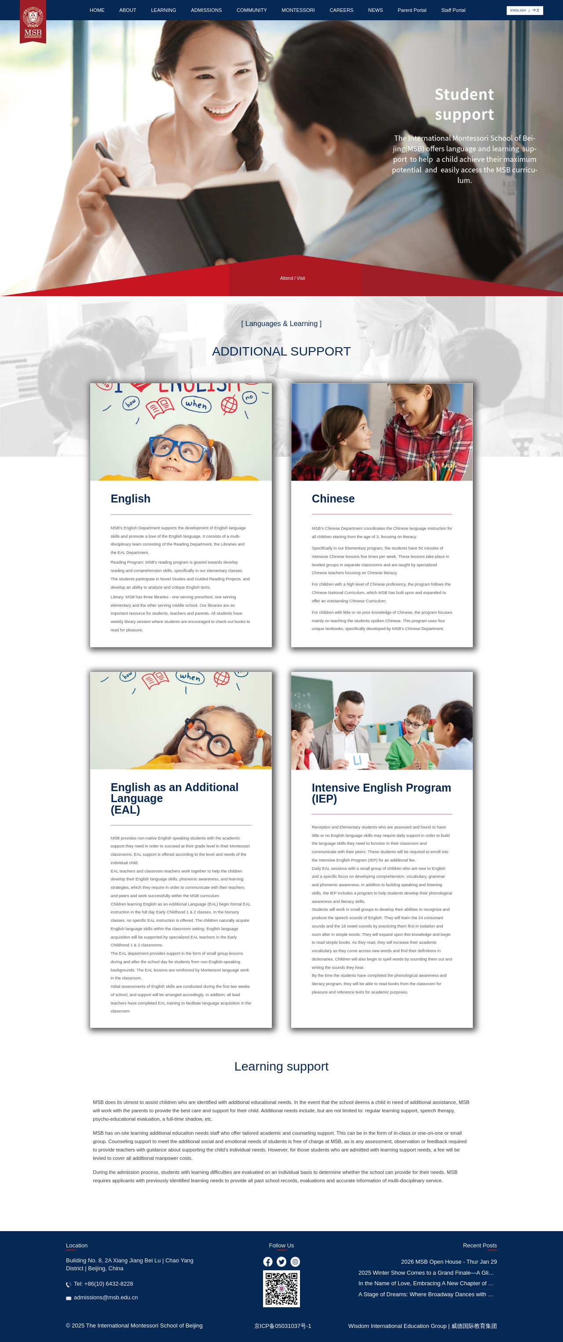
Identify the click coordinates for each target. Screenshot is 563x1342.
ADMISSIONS (206, 10)
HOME (97, 10)
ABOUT (127, 10)
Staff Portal (453, 10)
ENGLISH (518, 10)
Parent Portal (412, 10)
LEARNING (163, 10)
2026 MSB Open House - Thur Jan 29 (449, 1261)
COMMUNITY (252, 10)
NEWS (375, 10)
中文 (536, 10)
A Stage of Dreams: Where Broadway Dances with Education (435, 1294)
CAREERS (341, 10)
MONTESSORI (298, 10)
